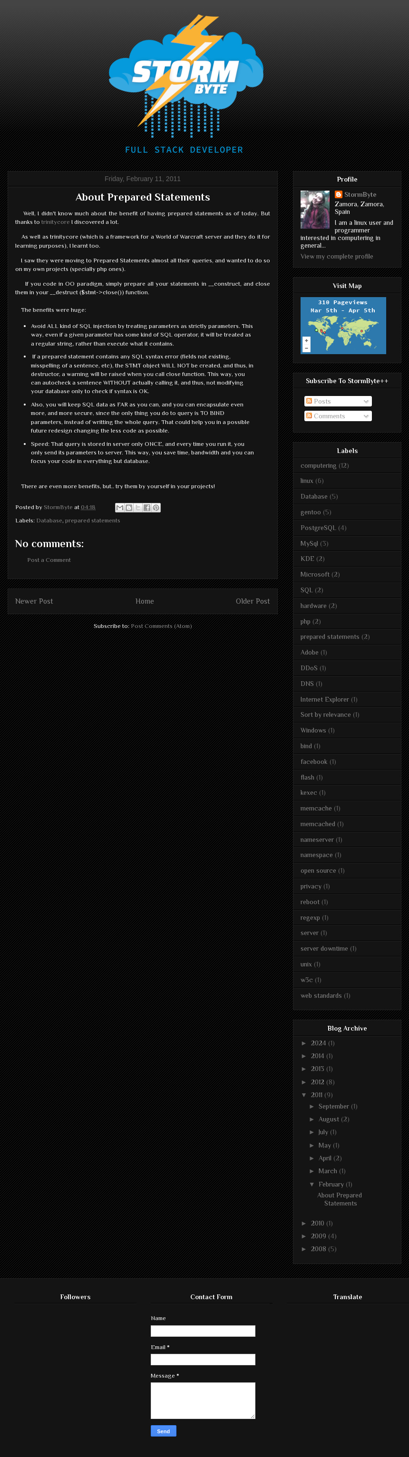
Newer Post (34, 601)
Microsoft (315, 574)
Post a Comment (49, 559)
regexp (310, 917)
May (326, 1145)
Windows (313, 730)
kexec (309, 792)
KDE (307, 558)
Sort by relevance (326, 714)
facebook (314, 761)
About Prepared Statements (339, 1199)
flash (307, 777)
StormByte (360, 194)
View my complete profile (337, 256)
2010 (318, 1223)
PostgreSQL (318, 527)
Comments (325, 416)
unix (306, 964)
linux (307, 480)
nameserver (317, 839)
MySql (309, 543)
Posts (318, 401)
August (330, 1119)
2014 (318, 1056)
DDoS (309, 668)
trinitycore (55, 221)
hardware (314, 605)
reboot (310, 902)
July (324, 1132)
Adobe (310, 652)
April (326, 1158)
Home (145, 601)
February (332, 1184)
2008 (319, 1249)
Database (49, 520)
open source (318, 870)
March (329, 1171)
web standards (321, 995)
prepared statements (92, 520)
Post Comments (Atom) (161, 625)
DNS (307, 683)
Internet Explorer (325, 699)
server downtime (324, 948)
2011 (317, 1095)
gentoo (311, 512)
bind (306, 746)
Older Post (253, 601)
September (335, 1106)
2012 (318, 1082)
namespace (317, 855)
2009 (319, 1236)
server (310, 932)
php (306, 621)
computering (319, 465)
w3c (307, 980)
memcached (318, 824)
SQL (307, 590)
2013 (318, 1068)
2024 (319, 1043)
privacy (311, 886)
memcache (316, 808)
